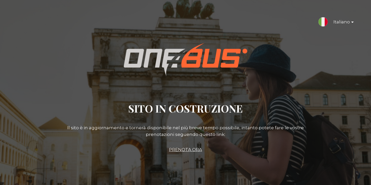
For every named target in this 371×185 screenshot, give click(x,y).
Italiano (339, 22)
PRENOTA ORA (185, 149)
